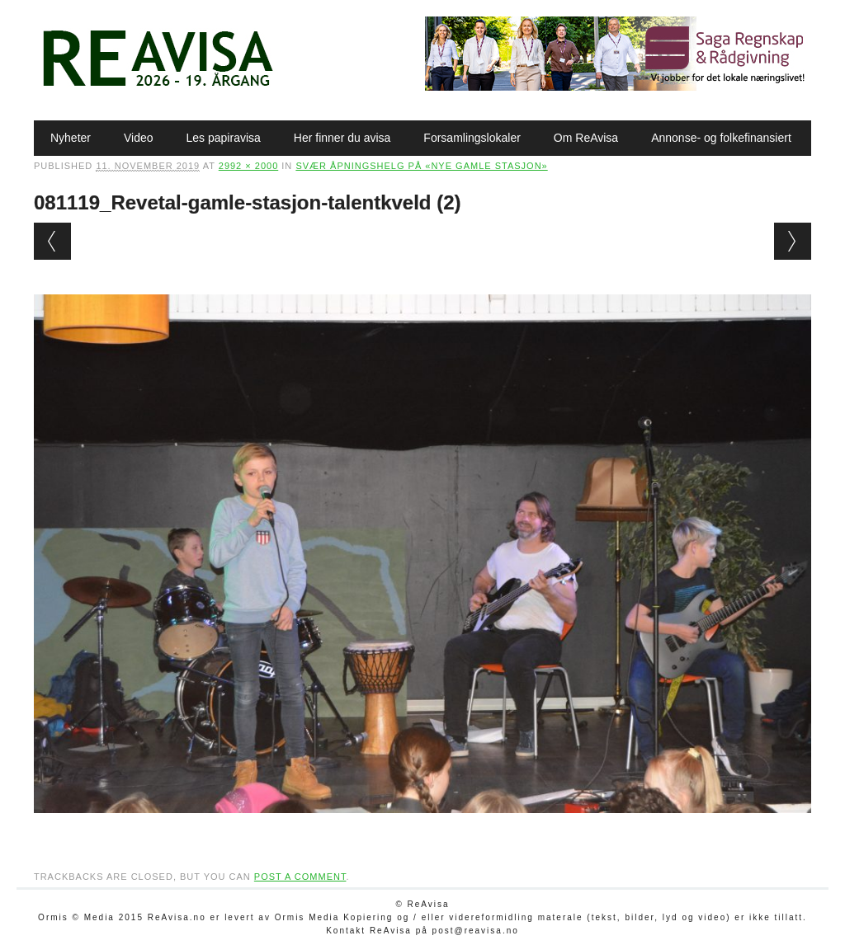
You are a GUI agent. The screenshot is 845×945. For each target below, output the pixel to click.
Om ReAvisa (586, 137)
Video (138, 137)
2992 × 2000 (248, 166)
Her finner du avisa (342, 137)
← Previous (52, 241)
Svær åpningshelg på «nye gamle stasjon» (421, 166)
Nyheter (70, 137)
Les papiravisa (223, 137)
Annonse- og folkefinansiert (721, 137)
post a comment (300, 877)
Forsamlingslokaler (471, 137)
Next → (792, 241)
